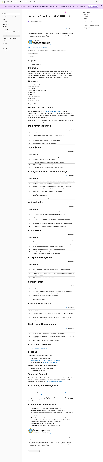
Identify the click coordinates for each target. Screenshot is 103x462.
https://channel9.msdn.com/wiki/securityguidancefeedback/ (45, 360)
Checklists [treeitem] (6, 29)
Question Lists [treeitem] (6, 50)
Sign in (99, 1)
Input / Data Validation (88, 21)
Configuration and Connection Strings (91, 25)
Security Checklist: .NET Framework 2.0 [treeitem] (11, 32)
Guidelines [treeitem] (5, 43)
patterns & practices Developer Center (37, 47)
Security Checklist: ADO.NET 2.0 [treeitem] (11, 35)
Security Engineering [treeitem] (7, 21)
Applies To (86, 14)
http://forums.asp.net (45, 394)
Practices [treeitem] (5, 48)
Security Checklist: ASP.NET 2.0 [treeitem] (10, 38)
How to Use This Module (89, 20)
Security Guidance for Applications (40, 12)
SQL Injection (86, 23)
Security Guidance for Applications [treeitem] (10, 16)
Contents (85, 18)
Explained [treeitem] (5, 40)
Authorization (86, 28)
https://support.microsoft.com (54, 381)
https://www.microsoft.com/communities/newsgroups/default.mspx (57, 392)
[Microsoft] (2, 2)
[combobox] (11, 14)
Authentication (87, 27)
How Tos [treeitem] (4, 45)
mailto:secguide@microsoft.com (49, 362)
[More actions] (73, 12)
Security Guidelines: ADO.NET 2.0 (52, 111)
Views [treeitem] (4, 19)
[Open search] (96, 2)
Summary (86, 16)
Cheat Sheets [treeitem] (5, 24)
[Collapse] (19, 11)
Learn (29, 12)
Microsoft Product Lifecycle (40, 6)
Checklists (52, 12)
